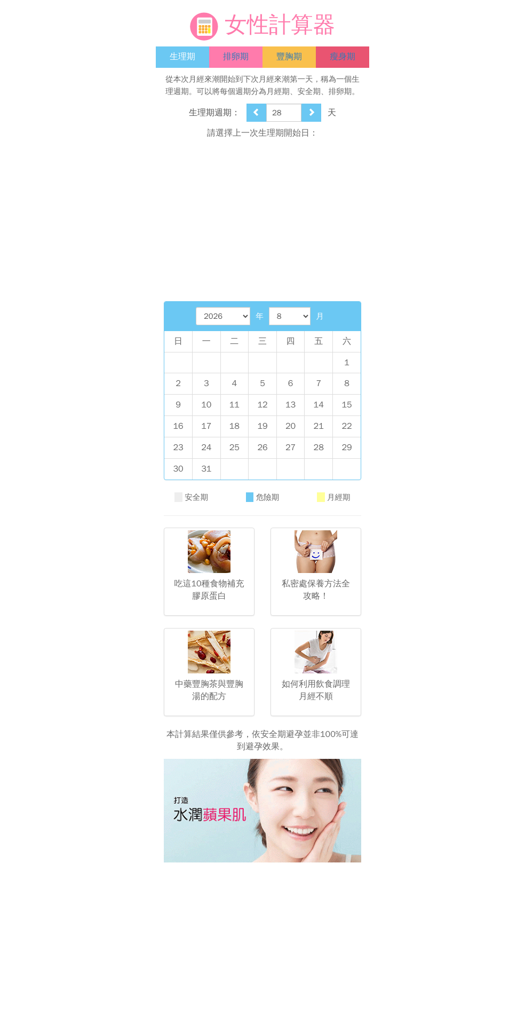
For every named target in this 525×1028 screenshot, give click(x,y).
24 (206, 447)
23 (178, 447)
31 (206, 469)
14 (319, 404)
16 (178, 426)
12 (262, 404)
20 (290, 426)
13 (290, 404)
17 (206, 426)
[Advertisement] (262, 220)
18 (234, 426)
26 (262, 447)
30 (178, 469)
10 (206, 404)
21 (319, 426)
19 (262, 426)
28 (319, 447)
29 (346, 447)
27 (290, 447)
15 (346, 404)
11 (234, 404)
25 (234, 447)
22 (346, 426)
